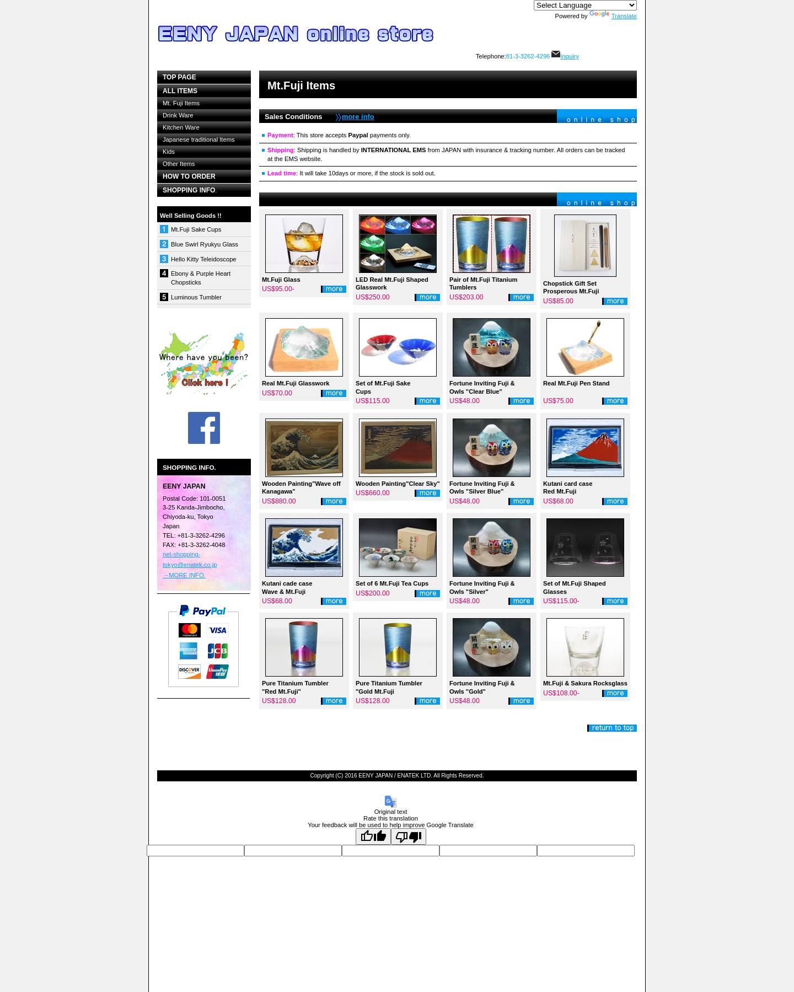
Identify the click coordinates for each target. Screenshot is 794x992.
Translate (613, 16)
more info (358, 116)
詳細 (521, 701)
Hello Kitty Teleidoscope (204, 259)
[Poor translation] (408, 836)
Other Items (179, 163)
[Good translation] (373, 836)
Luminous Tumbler (196, 297)
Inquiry (565, 56)
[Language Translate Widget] (585, 5)
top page (179, 77)
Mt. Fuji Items (181, 103)
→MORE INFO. (184, 575)
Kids (169, 151)
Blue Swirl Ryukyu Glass (204, 244)
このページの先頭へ (612, 728)
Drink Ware (178, 115)
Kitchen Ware (181, 127)
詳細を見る (333, 289)
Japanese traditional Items (199, 139)
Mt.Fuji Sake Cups (196, 229)
